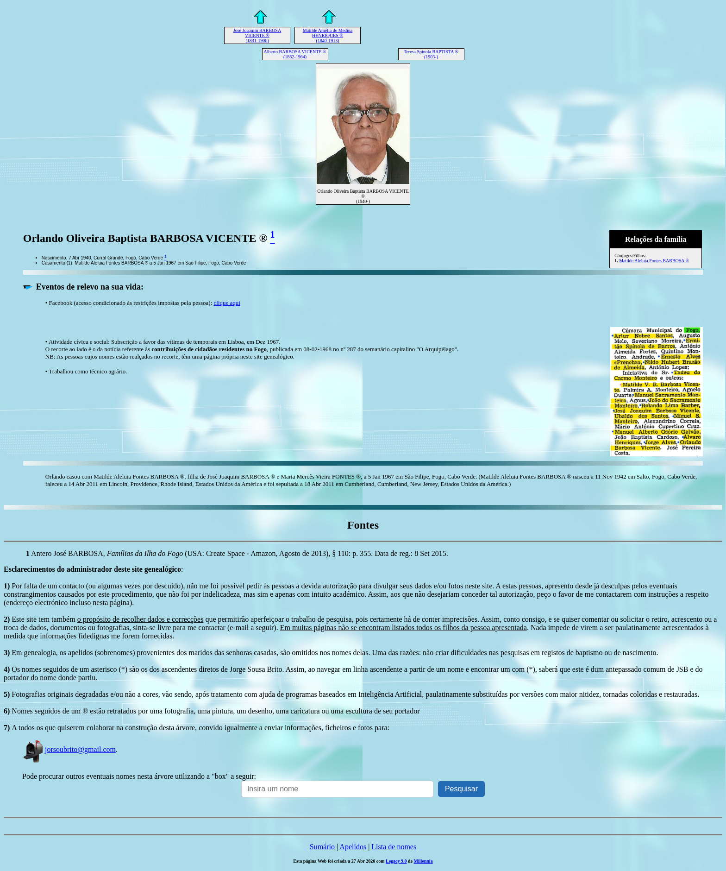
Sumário (322, 847)
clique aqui (227, 302)
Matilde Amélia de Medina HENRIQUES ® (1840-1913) (327, 35)
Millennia (423, 861)
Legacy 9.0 (396, 861)
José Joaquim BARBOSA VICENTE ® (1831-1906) (257, 35)
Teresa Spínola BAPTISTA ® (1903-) (431, 54)
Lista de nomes (393, 847)
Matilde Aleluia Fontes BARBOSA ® (654, 260)
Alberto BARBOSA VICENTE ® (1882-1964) (295, 54)
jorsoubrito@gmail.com (69, 749)
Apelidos (352, 847)
